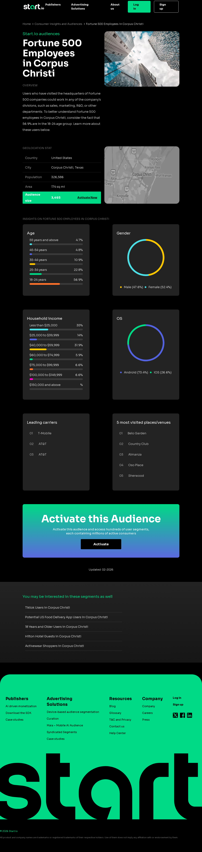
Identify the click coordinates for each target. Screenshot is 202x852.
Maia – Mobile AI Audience (65, 725)
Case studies (14, 719)
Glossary (115, 713)
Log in (136, 6)
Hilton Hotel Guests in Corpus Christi (53, 636)
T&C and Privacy (120, 719)
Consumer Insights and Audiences (58, 24)
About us (115, 6)
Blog (112, 706)
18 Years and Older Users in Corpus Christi (56, 627)
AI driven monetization (21, 706)
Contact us (116, 726)
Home (27, 24)
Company (151, 698)
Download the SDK (18, 713)
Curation (53, 718)
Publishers (53, 4)
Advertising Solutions (80, 6)
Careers (147, 713)
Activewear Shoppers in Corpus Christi (54, 646)
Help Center (117, 733)
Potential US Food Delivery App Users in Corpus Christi (66, 617)
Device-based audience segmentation (73, 712)
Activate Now (87, 197)
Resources (118, 698)
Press (146, 719)
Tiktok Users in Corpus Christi (47, 607)
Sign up (163, 6)
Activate (101, 544)
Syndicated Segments (62, 732)
